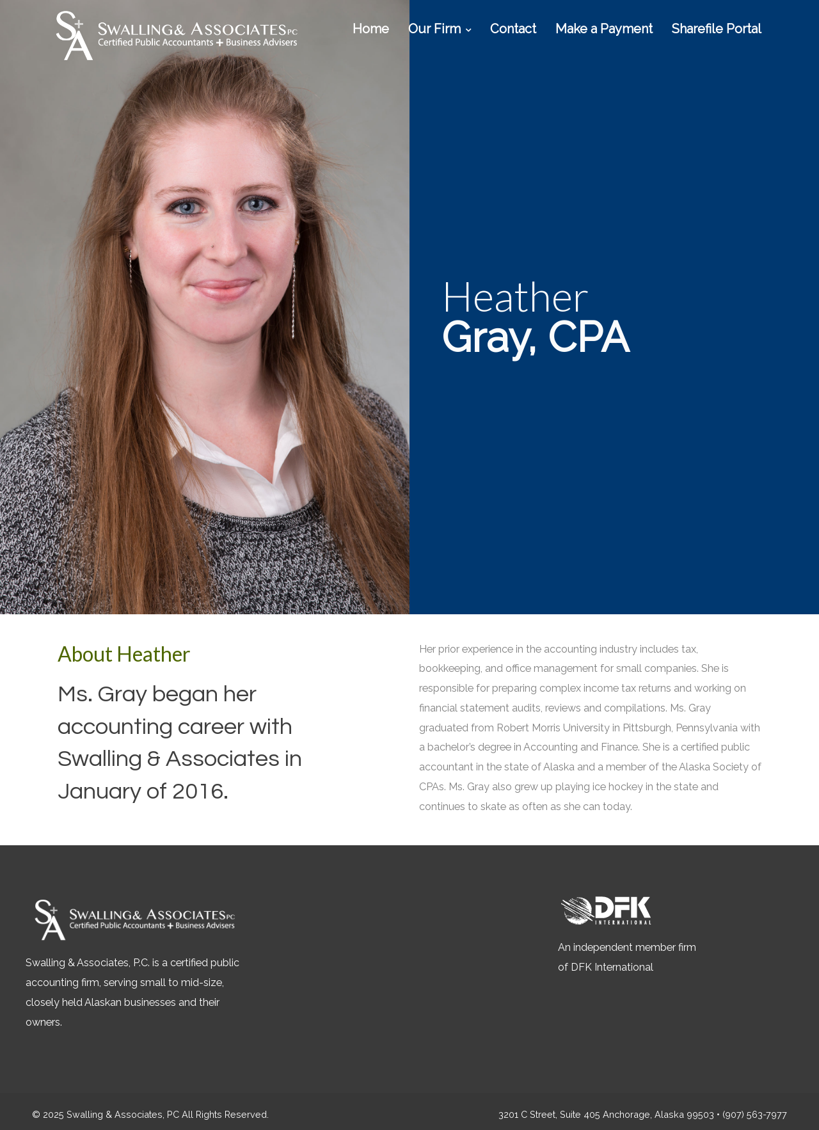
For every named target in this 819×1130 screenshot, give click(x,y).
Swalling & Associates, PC (123, 1114)
